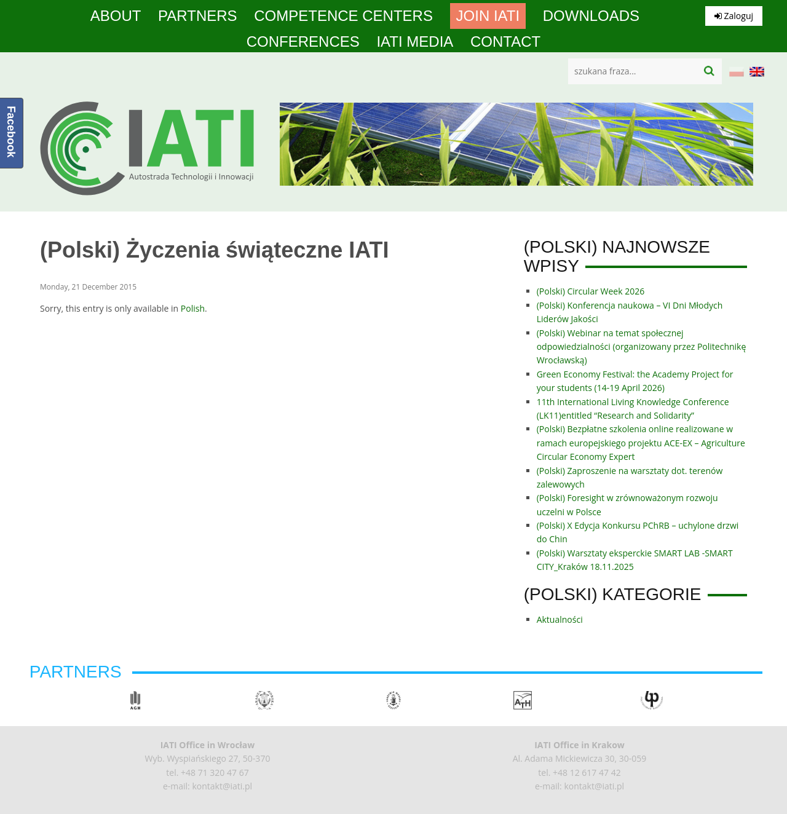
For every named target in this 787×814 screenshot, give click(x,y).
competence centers (343, 16)
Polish (193, 308)
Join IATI (488, 16)
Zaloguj (733, 16)
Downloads (591, 16)
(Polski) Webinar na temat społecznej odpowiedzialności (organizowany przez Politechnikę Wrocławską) (641, 346)
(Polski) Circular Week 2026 (591, 291)
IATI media (414, 42)
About (115, 16)
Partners (197, 16)
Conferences (303, 42)
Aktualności (560, 619)
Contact (505, 42)
